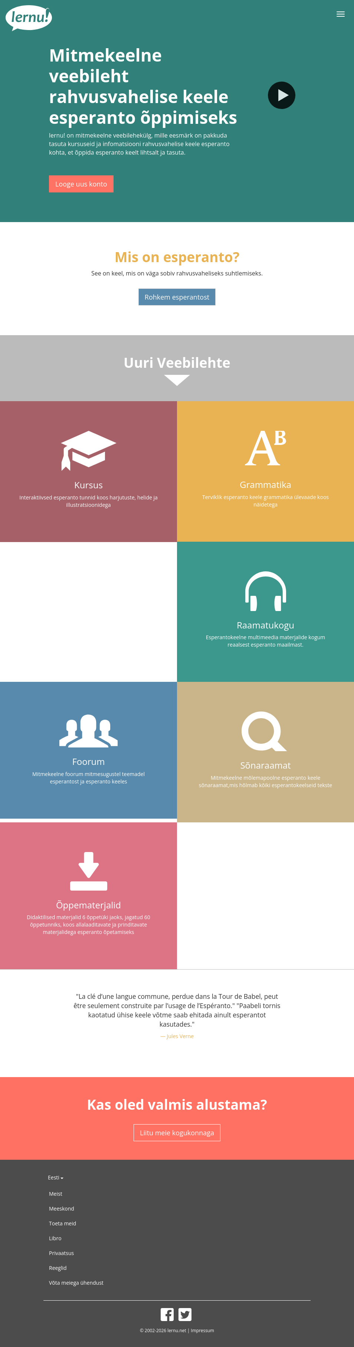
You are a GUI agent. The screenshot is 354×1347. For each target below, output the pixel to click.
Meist (55, 1193)
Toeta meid (62, 1223)
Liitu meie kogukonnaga (177, 1132)
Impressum (202, 1330)
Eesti (55, 1177)
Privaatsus (61, 1253)
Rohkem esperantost (177, 297)
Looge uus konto (81, 183)
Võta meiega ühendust (76, 1282)
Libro (55, 1238)
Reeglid (58, 1267)
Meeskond (61, 1208)
